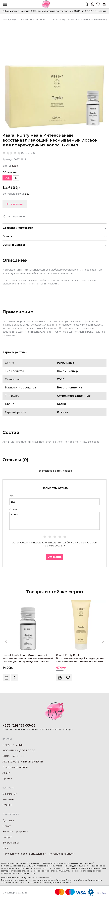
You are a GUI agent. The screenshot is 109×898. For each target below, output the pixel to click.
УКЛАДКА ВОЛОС (14, 756)
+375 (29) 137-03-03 (19, 725)
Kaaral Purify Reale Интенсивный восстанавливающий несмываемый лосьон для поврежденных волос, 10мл (28, 659)
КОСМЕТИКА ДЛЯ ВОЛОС (19, 750)
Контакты (8, 799)
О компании (10, 793)
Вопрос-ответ (11, 842)
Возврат (7, 837)
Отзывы (7, 804)
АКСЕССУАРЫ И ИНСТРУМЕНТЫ (23, 761)
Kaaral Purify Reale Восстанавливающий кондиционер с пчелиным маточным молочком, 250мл (80, 659)
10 (16, 177)
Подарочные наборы (15, 767)
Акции (6, 772)
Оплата (7, 826)
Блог (5, 848)
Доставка (8, 820)
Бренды (7, 778)
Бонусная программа (15, 831)
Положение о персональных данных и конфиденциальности (39, 853)
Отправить (55, 556)
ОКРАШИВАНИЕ (13, 745)
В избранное (16, 216)
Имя (11, 495)
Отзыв (13, 509)
